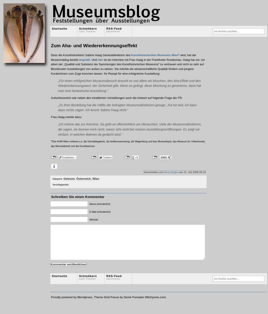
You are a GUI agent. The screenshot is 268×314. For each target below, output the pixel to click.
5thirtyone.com (155, 304)
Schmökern (88, 30)
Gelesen (69, 178)
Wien (95, 178)
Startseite (59, 28)
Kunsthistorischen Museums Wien (154, 55)
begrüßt (84, 59)
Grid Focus (111, 304)
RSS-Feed (114, 30)
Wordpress (84, 304)
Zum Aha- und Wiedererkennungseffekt (94, 45)
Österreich (83, 178)
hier (100, 59)
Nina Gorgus (171, 172)
